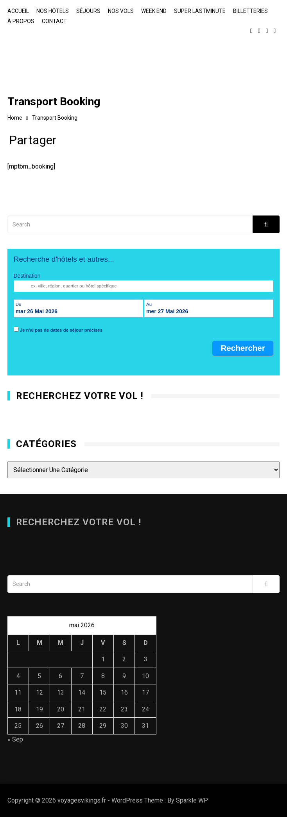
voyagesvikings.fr (60, 56)
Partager (33, 142)
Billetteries (250, 11)
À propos (20, 21)
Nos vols (121, 11)
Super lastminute (200, 11)
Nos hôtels (52, 11)
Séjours (88, 11)
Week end (154, 11)
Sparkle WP (192, 800)
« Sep (15, 739)
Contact (54, 21)
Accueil (18, 11)
